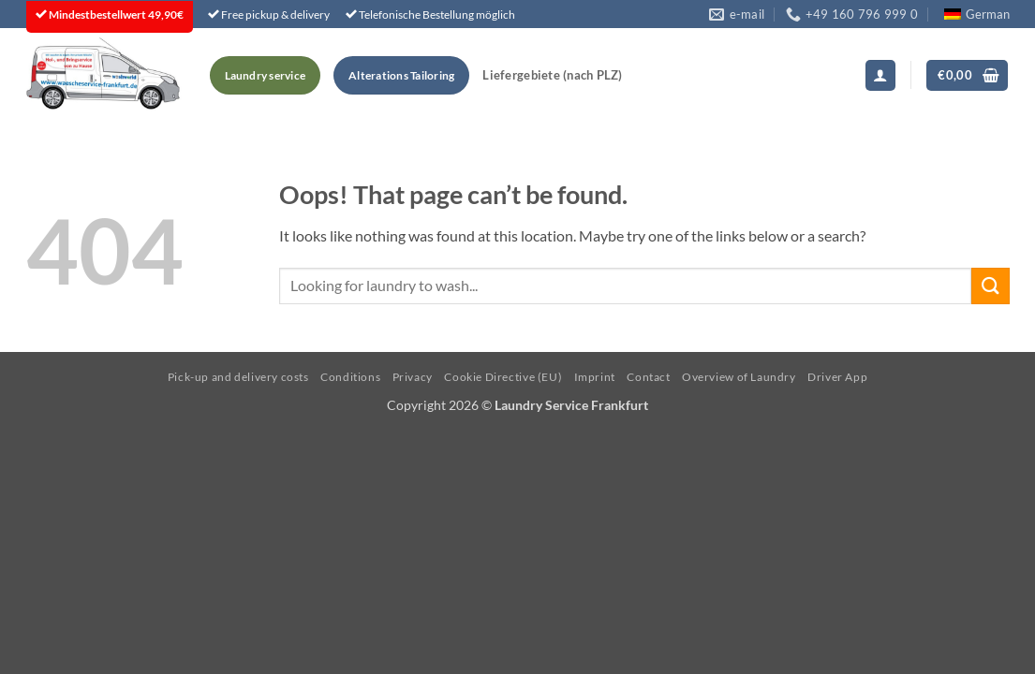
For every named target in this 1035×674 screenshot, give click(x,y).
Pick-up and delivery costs (238, 377)
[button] (880, 75)
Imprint (594, 377)
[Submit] (990, 286)
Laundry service (265, 75)
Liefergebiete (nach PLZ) (552, 74)
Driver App (837, 377)
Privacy (412, 377)
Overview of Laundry (739, 377)
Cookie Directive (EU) (503, 377)
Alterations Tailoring (401, 75)
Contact (648, 377)
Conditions (350, 377)
